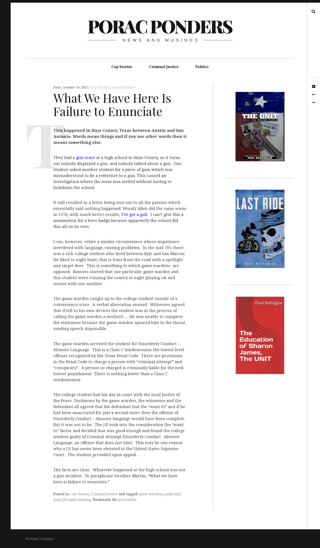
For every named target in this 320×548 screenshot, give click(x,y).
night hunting (79, 500)
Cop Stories (121, 67)
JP (64, 500)
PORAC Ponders (160, 26)
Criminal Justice (163, 67)
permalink (127, 500)
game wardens (151, 494)
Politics (202, 67)
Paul (57, 87)
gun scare (85, 157)
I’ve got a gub (134, 214)
